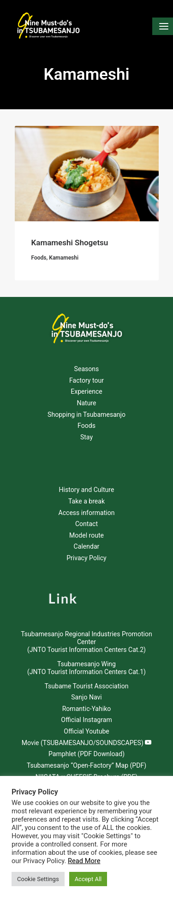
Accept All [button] (88, 879)
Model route (86, 535)
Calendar (87, 546)
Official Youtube (86, 731)
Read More (84, 861)
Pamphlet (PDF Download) (86, 754)
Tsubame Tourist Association (86, 686)
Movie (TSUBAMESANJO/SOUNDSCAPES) (87, 742)
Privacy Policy (86, 558)
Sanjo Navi (86, 697)
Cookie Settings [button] (38, 879)
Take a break (86, 501)
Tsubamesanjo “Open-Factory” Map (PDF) (86, 765)
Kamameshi (63, 258)
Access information (86, 512)
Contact (86, 523)
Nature (86, 403)
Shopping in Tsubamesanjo (86, 414)
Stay (86, 437)
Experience (86, 391)
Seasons (86, 369)
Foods (39, 258)
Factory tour (86, 380)
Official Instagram (86, 719)
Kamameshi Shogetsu (69, 242)
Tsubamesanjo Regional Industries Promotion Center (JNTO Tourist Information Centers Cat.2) (86, 641)
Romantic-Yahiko (86, 708)
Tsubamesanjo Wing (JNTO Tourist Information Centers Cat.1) (86, 667)
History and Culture (86, 489)
